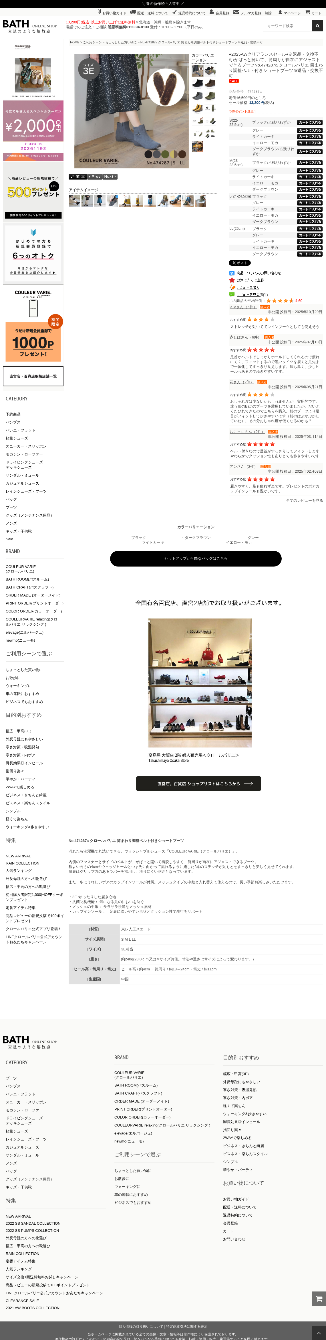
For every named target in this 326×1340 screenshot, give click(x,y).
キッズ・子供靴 (19, 531)
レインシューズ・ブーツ (26, 491)
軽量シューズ (17, 438)
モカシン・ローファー (24, 454)
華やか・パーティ (20, 779)
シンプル (13, 811)
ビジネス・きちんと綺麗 (26, 795)
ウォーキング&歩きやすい (27, 827)
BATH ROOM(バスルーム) (27, 579)
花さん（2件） (242, 382)
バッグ (11, 499)
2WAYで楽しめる (20, 787)
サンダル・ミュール (22, 475)
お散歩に (13, 678)
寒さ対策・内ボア (20, 755)
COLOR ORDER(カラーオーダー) (34, 611)
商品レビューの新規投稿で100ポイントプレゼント (48, 1285)
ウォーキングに (19, 686)
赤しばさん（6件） (245, 337)
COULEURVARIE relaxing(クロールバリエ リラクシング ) (162, 1125)
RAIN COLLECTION (22, 863)
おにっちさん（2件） (247, 432)
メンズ (11, 523)
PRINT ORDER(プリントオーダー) (34, 603)
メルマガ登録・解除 (252, 13)
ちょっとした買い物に (24, 670)
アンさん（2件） (244, 466)
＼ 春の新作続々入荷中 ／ (163, 3)
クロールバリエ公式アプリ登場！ (33, 929)
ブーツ (11, 507)
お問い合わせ (234, 1239)
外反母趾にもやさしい (24, 739)
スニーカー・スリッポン (26, 446)
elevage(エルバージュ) (24, 632)
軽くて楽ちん (17, 819)
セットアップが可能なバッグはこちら (196, 558)
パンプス (13, 422)
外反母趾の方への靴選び (26, 878)
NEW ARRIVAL (18, 856)
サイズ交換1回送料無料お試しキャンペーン (42, 1277)
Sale (9, 539)
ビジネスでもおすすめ (24, 702)
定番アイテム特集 (20, 908)
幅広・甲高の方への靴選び (28, 886)
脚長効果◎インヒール (24, 763)
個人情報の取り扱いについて (141, 1327)
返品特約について (189, 13)
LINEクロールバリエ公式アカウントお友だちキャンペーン (54, 1293)
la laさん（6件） (243, 307)
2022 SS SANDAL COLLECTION (33, 1223)
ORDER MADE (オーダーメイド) (33, 595)
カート (313, 13)
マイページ (289, 13)
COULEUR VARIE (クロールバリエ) (21, 569)
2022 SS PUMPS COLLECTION (32, 1230)
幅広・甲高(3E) (18, 731)
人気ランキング (19, 871)
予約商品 (13, 414)
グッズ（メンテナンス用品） (30, 515)
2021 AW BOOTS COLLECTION (32, 1308)
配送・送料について (149, 13)
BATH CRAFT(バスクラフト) (29, 587)
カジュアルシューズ (22, 483)
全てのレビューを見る (304, 500)
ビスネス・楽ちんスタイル (28, 803)
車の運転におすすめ (22, 694)
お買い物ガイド (112, 13)
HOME (74, 42)
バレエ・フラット (20, 430)
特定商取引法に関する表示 (186, 1327)
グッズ (11, 1179)
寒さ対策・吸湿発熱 (22, 747)
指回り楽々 (15, 771)
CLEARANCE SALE (22, 1301)
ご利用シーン (92, 42)
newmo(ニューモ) (20, 640)
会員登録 (219, 13)
